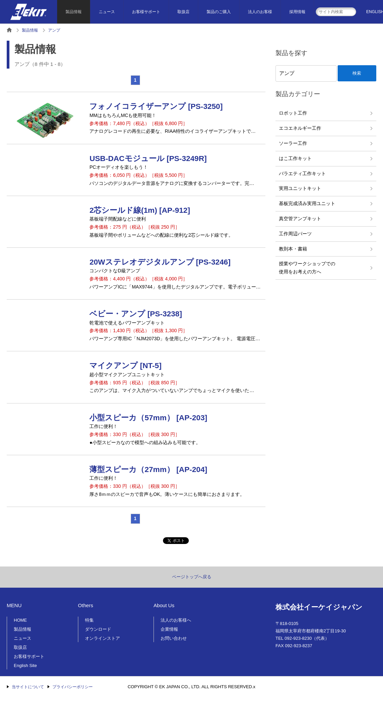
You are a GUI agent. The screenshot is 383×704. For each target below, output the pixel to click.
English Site (25, 665)
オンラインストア (102, 638)
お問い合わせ (174, 638)
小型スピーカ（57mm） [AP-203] (148, 418)
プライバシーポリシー (72, 687)
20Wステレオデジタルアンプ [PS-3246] (159, 262)
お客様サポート (146, 11)
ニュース (107, 11)
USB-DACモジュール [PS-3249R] (148, 158)
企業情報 (169, 629)
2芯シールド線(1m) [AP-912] (139, 210)
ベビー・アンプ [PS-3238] (135, 314)
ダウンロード (98, 629)
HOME (20, 620)
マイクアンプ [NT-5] (125, 365)
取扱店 (183, 11)
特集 (89, 620)
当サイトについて (28, 687)
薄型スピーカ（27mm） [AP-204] (148, 469)
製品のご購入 (219, 11)
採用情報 (297, 11)
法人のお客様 (260, 11)
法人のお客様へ (176, 620)
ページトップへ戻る (191, 576)
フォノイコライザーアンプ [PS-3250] (155, 106)
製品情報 (74, 11)
